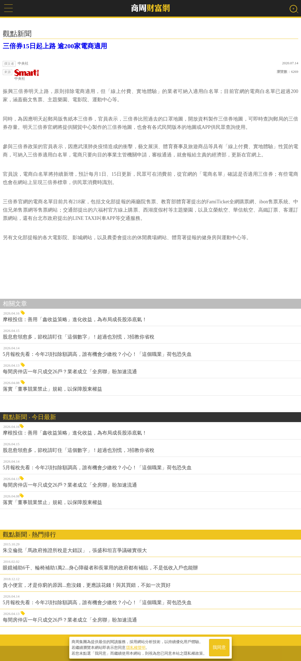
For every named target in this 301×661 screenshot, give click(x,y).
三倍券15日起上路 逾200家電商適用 (55, 46)
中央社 (26, 75)
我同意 (219, 647)
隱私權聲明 (136, 647)
